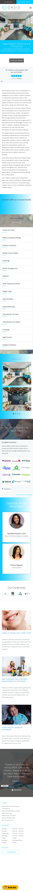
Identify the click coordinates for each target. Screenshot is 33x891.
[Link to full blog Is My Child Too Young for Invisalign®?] (16, 718)
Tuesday (14, 831)
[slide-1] (15, 413)
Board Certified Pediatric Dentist (16, 536)
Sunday (14, 842)
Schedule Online (16, 60)
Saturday (14, 840)
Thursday (14, 835)
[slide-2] (17, 413)
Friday (14, 838)
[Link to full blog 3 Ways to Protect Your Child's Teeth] (16, 623)
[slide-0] (13, 413)
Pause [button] (2, 81)
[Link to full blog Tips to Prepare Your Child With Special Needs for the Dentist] (16, 670)
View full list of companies (24, 495)
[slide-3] (19, 413)
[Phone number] (10, 852)
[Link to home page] (14, 7)
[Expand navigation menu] (31, 7)
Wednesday (14, 833)
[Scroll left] (4, 386)
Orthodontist (16, 568)
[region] (16, 771)
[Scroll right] (29, 386)
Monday (14, 829)
